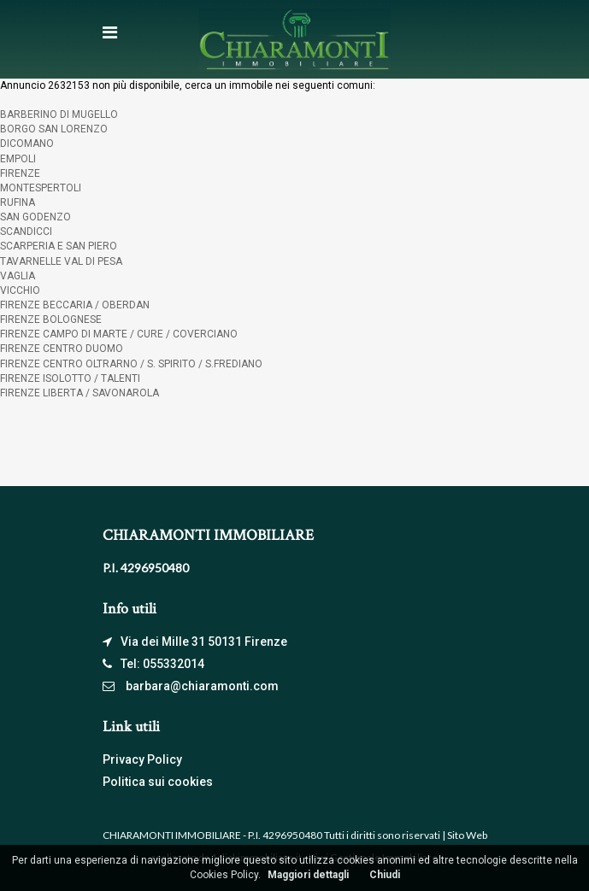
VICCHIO (20, 290)
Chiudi (384, 875)
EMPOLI (18, 159)
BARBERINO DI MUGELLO (59, 114)
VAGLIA (17, 276)
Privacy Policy (142, 759)
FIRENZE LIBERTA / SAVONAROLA (79, 393)
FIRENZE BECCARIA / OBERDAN (75, 305)
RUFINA (17, 202)
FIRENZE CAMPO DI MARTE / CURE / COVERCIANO (119, 334)
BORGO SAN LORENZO (54, 129)
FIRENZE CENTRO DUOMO (61, 349)
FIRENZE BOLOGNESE (51, 319)
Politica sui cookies (158, 781)
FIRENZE (20, 173)
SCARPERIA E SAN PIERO (58, 246)
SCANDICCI (26, 231)
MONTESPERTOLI (40, 188)
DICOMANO (27, 143)
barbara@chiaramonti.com (202, 686)
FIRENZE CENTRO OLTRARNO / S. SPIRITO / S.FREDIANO (131, 364)
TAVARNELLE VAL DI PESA (61, 261)
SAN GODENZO (35, 217)
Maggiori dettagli (308, 875)
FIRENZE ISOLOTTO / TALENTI (70, 378)
